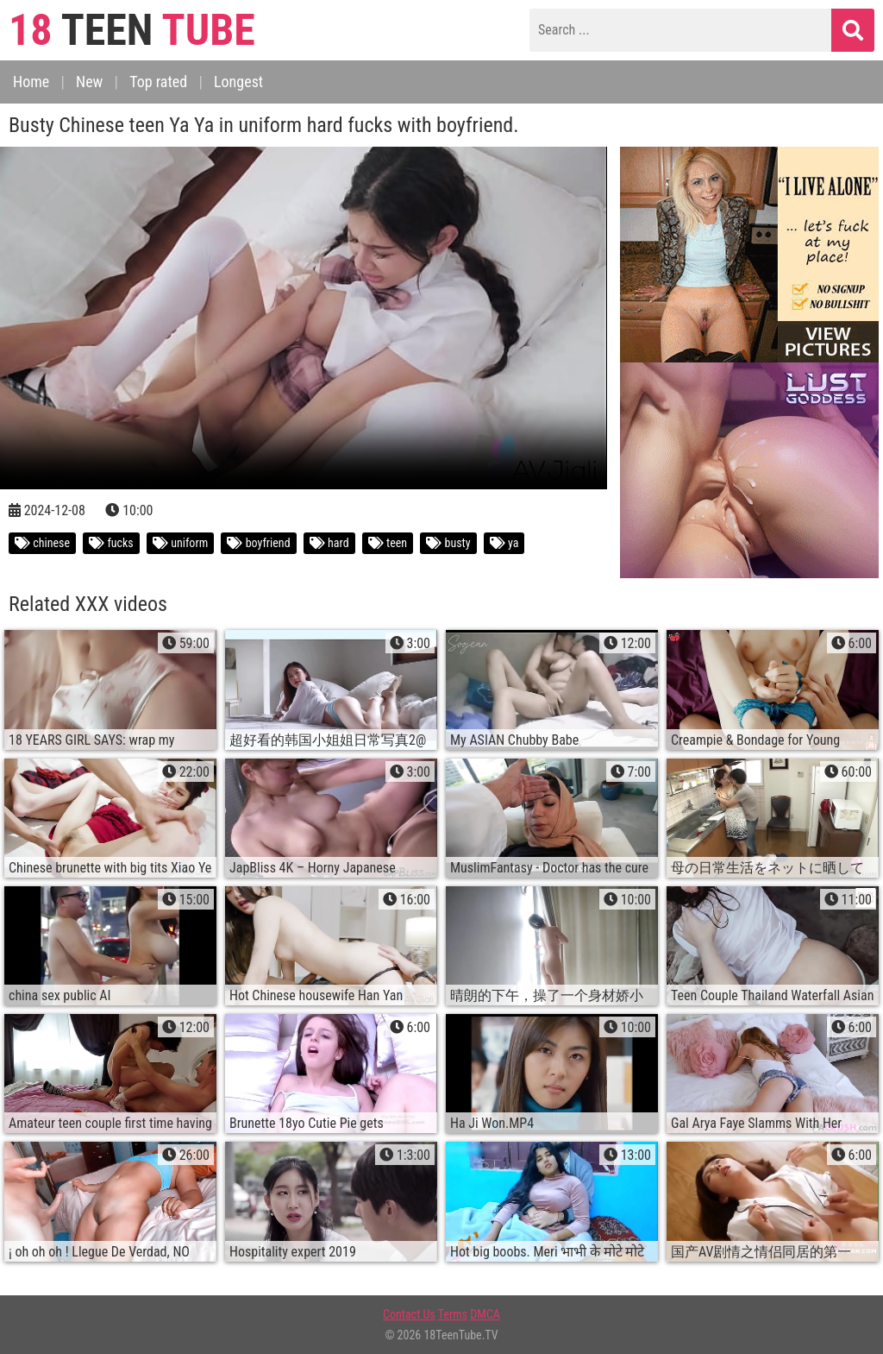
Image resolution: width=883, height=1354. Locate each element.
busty (448, 543)
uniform (180, 543)
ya (504, 543)
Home (31, 81)
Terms (452, 1314)
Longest (238, 81)
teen (387, 543)
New (89, 81)
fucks (111, 543)
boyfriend (258, 543)
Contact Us (409, 1314)
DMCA (485, 1314)
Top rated (158, 81)
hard (329, 543)
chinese (42, 543)
